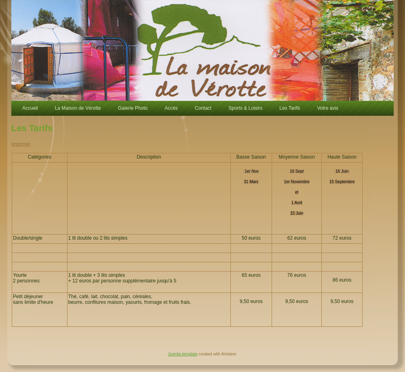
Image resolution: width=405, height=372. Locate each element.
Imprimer (20, 144)
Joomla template (182, 354)
